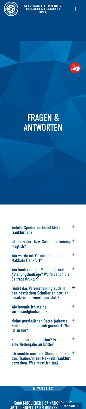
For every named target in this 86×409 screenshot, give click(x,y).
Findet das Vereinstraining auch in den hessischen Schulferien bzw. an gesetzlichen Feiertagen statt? (39, 293)
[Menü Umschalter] (75, 9)
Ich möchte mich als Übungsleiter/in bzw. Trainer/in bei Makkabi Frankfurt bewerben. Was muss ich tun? (41, 358)
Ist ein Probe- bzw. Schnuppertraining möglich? (41, 244)
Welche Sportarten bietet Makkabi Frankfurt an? (38, 230)
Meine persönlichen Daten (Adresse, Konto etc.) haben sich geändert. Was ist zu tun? (41, 325)
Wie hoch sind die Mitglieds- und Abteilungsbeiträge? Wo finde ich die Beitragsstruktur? (40, 274)
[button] (43, 230)
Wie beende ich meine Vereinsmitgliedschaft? (29, 309)
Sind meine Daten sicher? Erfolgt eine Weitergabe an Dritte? (37, 342)
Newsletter (43, 388)
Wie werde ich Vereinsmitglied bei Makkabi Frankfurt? (38, 258)
